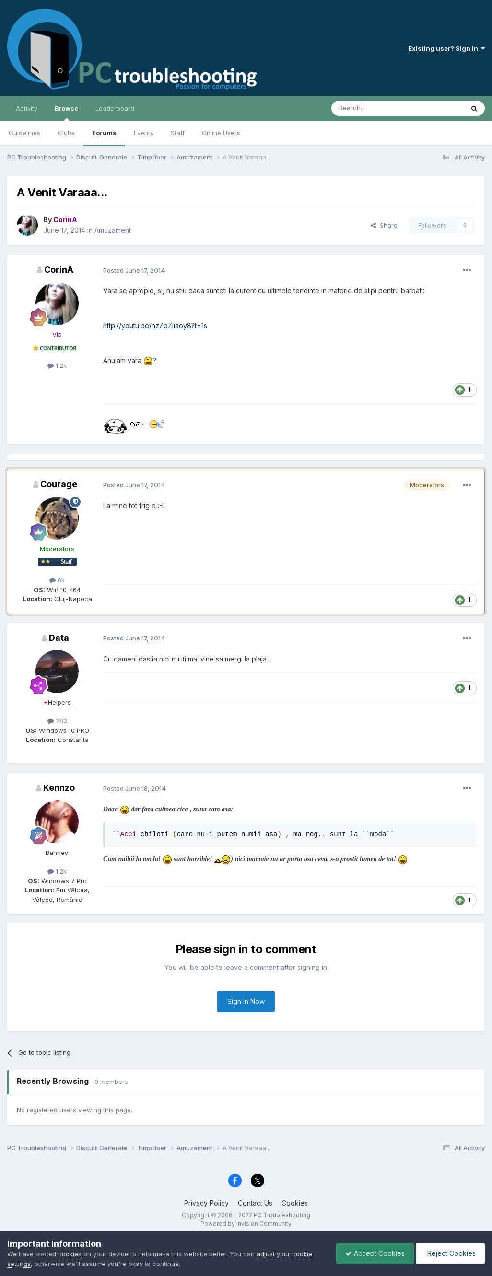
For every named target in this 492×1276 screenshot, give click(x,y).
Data (59, 638)
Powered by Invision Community (246, 1223)
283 (57, 721)
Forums (104, 133)
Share (384, 225)
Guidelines (24, 133)
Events (143, 133)
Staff (178, 133)
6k (57, 580)
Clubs (66, 133)
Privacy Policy (206, 1203)
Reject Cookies (449, 1253)
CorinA (58, 269)
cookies (70, 1254)
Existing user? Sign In (446, 48)
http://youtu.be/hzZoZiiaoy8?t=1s (155, 325)
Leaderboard (114, 108)
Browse (66, 112)
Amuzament (112, 230)
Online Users (221, 133)
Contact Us (255, 1203)
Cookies (294, 1203)
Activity (26, 108)
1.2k (57, 365)
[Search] (373, 108)
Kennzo (59, 788)
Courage (58, 484)
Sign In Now (246, 1001)
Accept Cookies (372, 1253)
